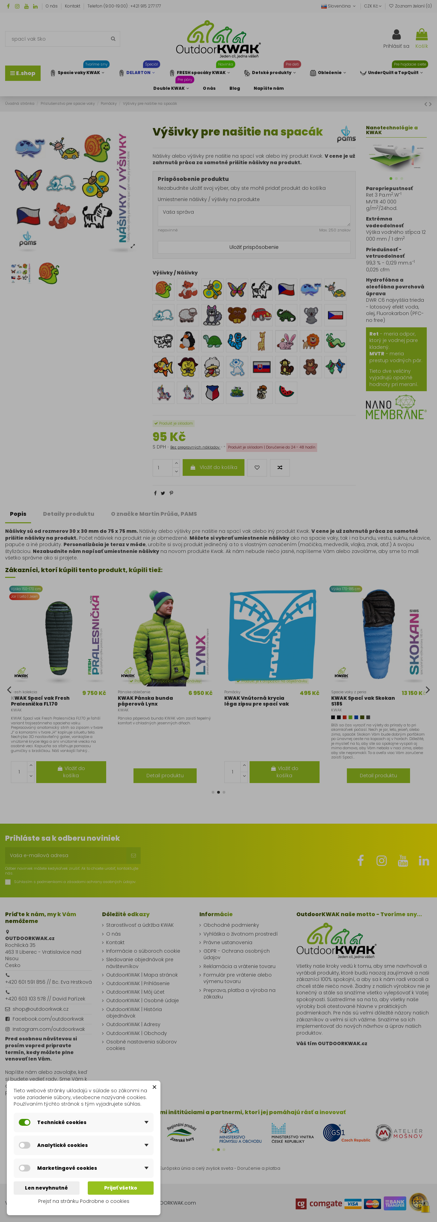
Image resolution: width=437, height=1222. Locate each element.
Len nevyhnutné (46, 1187)
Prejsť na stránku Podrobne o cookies (83, 1201)
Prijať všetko (120, 1187)
